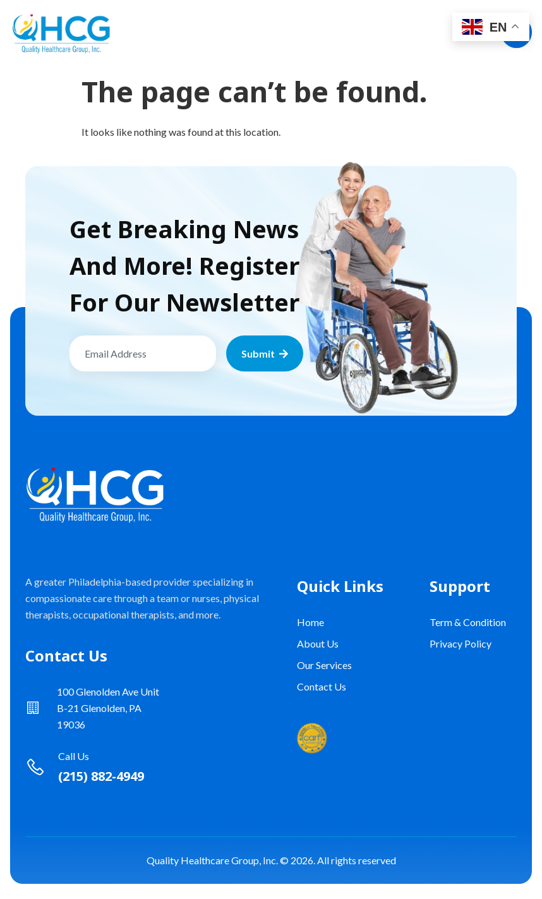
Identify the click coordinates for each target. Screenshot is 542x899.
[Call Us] (35, 767)
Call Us (73, 756)
